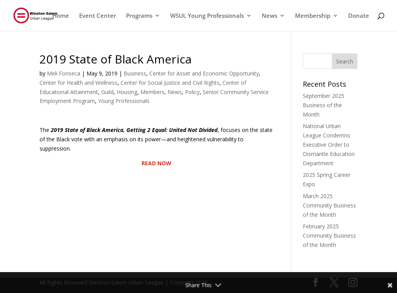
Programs (139, 16)
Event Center (97, 16)
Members (152, 92)
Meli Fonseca (63, 73)
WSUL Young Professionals (207, 16)
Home (60, 16)
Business (135, 73)
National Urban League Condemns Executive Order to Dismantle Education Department (329, 144)
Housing (127, 92)
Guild (107, 92)
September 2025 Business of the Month (323, 105)
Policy (192, 92)
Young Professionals (124, 101)
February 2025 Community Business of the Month (329, 235)
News (269, 16)
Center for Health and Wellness (78, 82)
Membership (312, 16)
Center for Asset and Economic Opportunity (204, 73)
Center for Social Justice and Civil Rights (170, 82)
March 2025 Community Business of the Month (329, 205)
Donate (358, 16)
